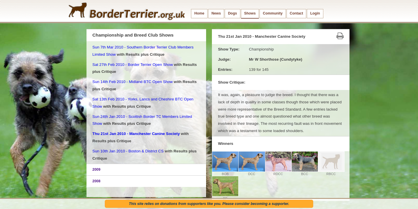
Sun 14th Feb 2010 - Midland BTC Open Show (132, 82)
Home (199, 13)
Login (315, 13)
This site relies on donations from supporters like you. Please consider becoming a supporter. (209, 204)
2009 (96, 169)
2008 (96, 181)
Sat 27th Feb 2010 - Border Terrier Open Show (132, 64)
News (216, 13)
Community (272, 13)
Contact (296, 13)
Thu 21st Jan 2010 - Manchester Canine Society (136, 133)
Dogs (232, 13)
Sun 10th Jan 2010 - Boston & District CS (127, 151)
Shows (250, 13)
